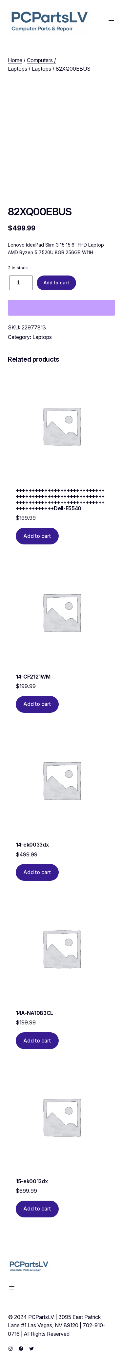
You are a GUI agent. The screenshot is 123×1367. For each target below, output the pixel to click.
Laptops (41, 68)
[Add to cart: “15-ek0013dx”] (37, 1209)
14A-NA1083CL (34, 1013)
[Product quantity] (21, 283)
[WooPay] (61, 308)
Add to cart (56, 282)
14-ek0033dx (32, 845)
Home (15, 60)
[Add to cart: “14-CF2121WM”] (37, 704)
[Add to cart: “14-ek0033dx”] (37, 872)
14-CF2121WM (33, 677)
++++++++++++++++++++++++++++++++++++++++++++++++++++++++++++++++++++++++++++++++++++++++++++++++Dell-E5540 (60, 499)
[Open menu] (111, 22)
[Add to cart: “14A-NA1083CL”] (37, 1040)
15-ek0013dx (32, 1181)
